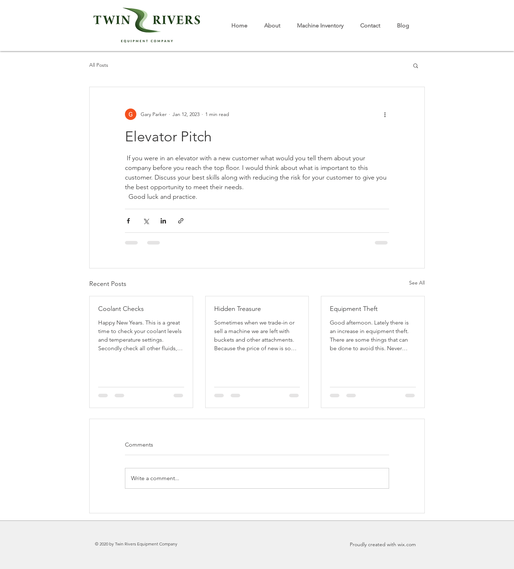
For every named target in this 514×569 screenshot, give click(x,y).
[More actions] (385, 114)
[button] (415, 65)
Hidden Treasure (237, 309)
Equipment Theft (354, 309)
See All (417, 283)
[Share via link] (180, 220)
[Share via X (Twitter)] (145, 220)
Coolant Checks (121, 309)
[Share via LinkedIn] (163, 220)
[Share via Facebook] (128, 220)
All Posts (98, 65)
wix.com (407, 544)
